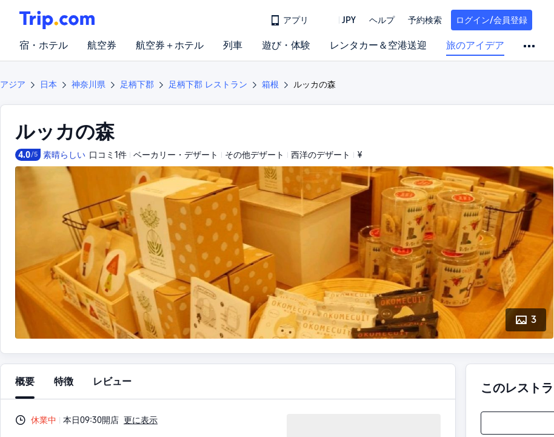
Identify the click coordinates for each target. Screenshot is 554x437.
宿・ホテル (43, 45)
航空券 (101, 45)
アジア (12, 84)
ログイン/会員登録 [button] (491, 20)
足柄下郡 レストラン (208, 84)
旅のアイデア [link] (475, 45)
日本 (48, 84)
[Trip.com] (57, 20)
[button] (340, 20)
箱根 (270, 84)
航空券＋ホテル (170, 45)
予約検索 (425, 20)
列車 (232, 45)
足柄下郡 (137, 84)
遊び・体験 (286, 45)
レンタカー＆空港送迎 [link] (378, 45)
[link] (290, 20)
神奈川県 (88, 84)
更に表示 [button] (141, 420)
